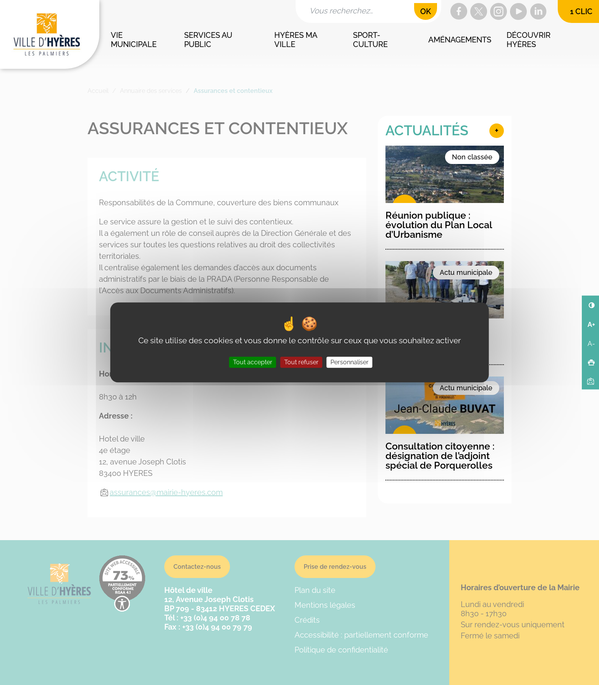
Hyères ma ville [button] (296, 40)
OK (425, 11)
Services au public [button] (209, 40)
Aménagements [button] (459, 39)
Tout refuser (301, 362)
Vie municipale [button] (134, 40)
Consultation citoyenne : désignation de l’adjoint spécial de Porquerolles (440, 455)
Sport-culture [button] (370, 40)
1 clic (581, 11)
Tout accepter (252, 362)
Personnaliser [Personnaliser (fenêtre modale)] (349, 362)
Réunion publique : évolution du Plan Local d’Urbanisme (438, 224)
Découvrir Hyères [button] (529, 40)
